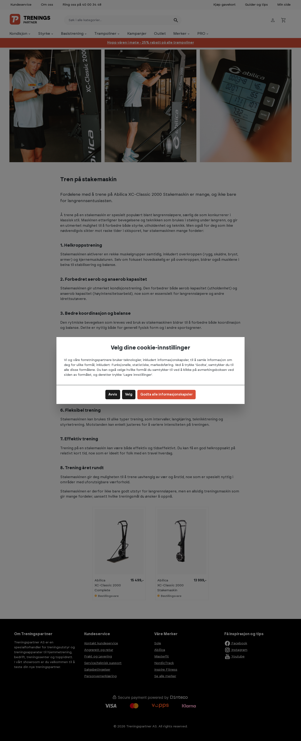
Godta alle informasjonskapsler (166, 394)
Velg (128, 394)
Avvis (112, 394)
